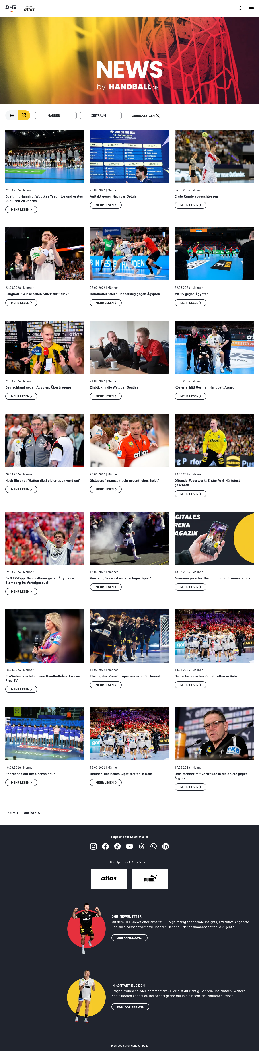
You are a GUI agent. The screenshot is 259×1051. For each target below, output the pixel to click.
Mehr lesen (20, 210)
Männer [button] (54, 115)
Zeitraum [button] (98, 115)
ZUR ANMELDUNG (129, 938)
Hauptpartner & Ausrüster (128, 862)
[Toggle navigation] (241, 8)
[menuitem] (56, 115)
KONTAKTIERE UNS (130, 1007)
